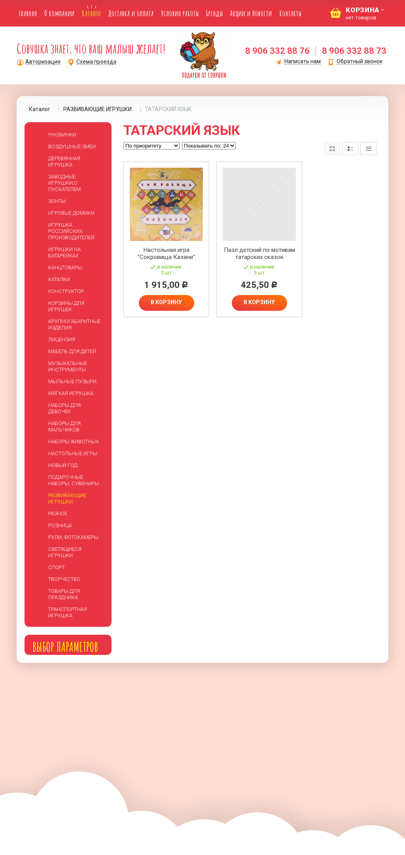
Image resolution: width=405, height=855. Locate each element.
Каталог (39, 109)
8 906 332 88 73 (354, 51)
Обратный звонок (359, 61)
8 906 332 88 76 (277, 51)
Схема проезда (96, 62)
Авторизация (43, 62)
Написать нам (302, 61)
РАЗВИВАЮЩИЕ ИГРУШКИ (97, 109)
